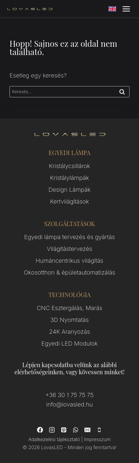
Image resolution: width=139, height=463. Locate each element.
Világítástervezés (69, 248)
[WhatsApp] (76, 430)
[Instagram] (52, 430)
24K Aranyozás (69, 331)
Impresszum (97, 439)
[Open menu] (126, 9)
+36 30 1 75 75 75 (69, 395)
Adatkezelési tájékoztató (54, 439)
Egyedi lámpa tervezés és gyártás (69, 237)
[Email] (87, 430)
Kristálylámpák (69, 177)
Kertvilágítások (69, 201)
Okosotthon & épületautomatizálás (69, 272)
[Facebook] (40, 430)
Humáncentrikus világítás (69, 260)
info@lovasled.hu (69, 404)
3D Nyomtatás (69, 319)
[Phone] (99, 430)
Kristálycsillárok (69, 166)
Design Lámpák (70, 189)
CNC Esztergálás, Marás (69, 308)
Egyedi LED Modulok (69, 343)
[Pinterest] (64, 430)
